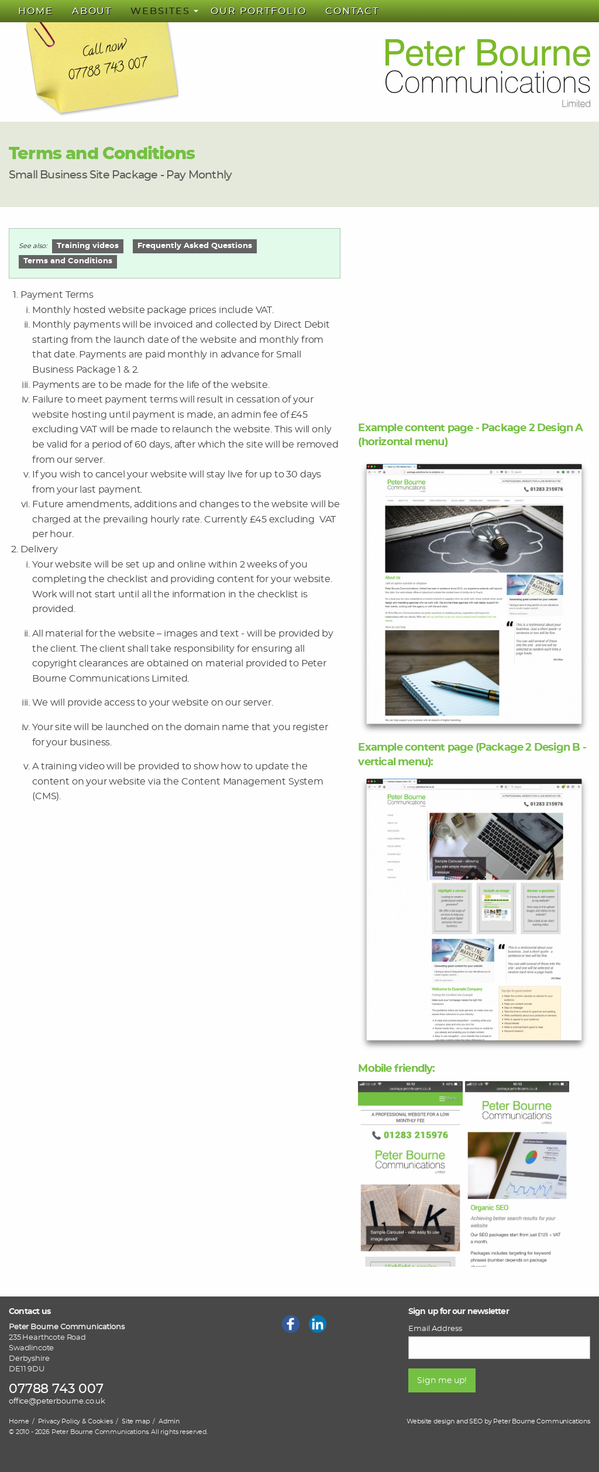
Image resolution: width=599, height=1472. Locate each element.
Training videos (88, 246)
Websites (160, 11)
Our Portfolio (259, 11)
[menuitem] (36, 11)
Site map (136, 1421)
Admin (169, 1421)
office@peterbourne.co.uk (57, 1401)
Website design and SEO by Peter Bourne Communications (498, 1421)
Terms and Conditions (67, 261)
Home (35, 11)
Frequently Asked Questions (194, 246)
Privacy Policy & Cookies (75, 1421)
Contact (352, 11)
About (92, 11)
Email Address (435, 1329)
